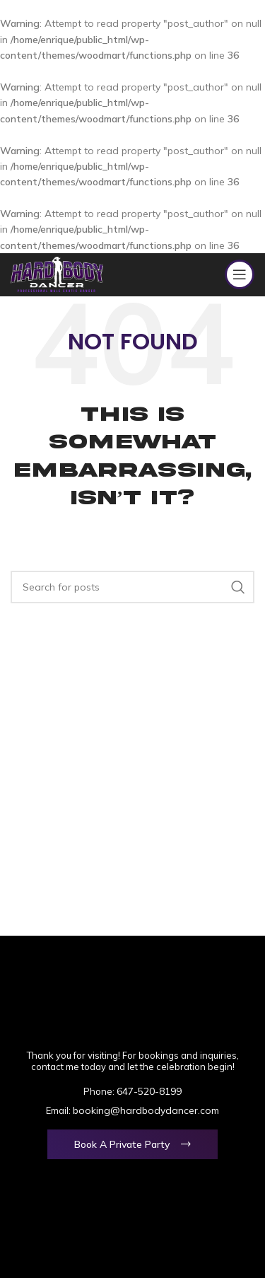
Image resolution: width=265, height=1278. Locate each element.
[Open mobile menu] (239, 274)
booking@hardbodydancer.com (146, 1110)
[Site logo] (57, 273)
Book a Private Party (122, 1144)
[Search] (132, 587)
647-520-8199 (149, 1091)
